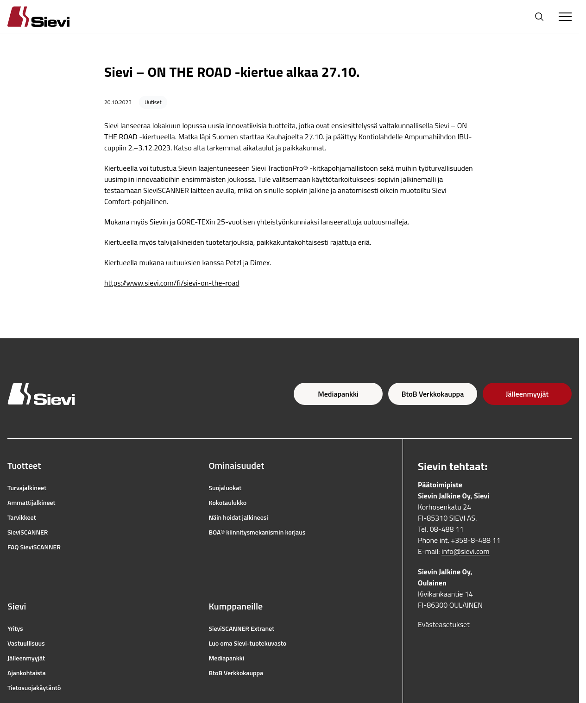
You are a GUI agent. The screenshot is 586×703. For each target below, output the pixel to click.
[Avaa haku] (539, 16)
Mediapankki (338, 393)
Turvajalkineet (26, 487)
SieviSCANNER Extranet (242, 628)
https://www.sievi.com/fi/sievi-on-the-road (171, 282)
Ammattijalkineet (31, 502)
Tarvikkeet (21, 517)
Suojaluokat (225, 487)
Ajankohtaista (26, 673)
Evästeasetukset (444, 624)
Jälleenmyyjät (527, 393)
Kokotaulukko (228, 502)
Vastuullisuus (26, 643)
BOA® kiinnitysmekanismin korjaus (257, 532)
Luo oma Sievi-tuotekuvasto (248, 643)
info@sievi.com (465, 551)
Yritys (15, 628)
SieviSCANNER (27, 532)
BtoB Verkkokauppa (433, 393)
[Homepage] (49, 16)
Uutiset (153, 102)
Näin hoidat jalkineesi (238, 517)
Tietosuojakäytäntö (34, 687)
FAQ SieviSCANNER (34, 547)
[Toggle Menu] (565, 16)
